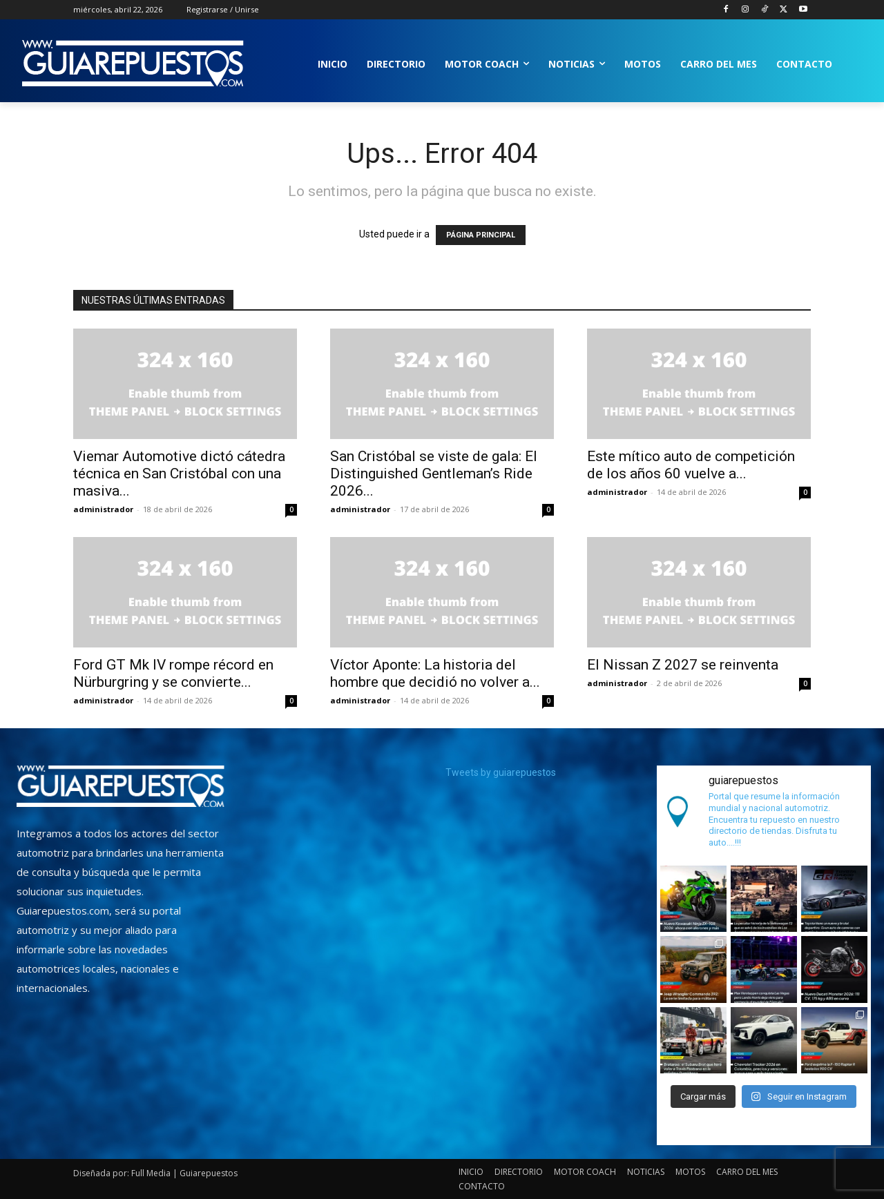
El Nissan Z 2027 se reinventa (682, 664)
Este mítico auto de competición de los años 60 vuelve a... (691, 465)
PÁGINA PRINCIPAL (480, 235)
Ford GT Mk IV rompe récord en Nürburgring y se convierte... (173, 673)
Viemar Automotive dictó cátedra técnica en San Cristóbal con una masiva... (179, 473)
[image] (120, 786)
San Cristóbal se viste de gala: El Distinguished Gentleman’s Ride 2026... (433, 473)
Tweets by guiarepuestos (500, 772)
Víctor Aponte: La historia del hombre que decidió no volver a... (435, 673)
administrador (103, 509)
